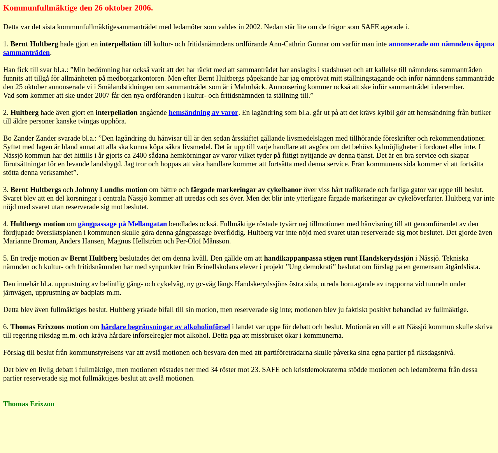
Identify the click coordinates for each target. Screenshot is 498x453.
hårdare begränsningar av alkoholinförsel (165, 327)
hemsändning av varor (203, 112)
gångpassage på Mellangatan (122, 224)
